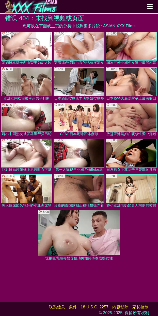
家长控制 (140, 307)
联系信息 (57, 307)
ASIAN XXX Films (119, 26)
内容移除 (120, 307)
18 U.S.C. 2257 (94, 307)
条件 (73, 307)
